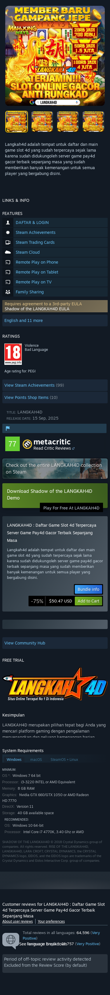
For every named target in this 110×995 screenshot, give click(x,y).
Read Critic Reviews (52, 448)
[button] (55, 306)
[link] (51, 601)
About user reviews (17, 921)
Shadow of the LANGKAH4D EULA (37, 308)
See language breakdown (43, 943)
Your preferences (51, 921)
